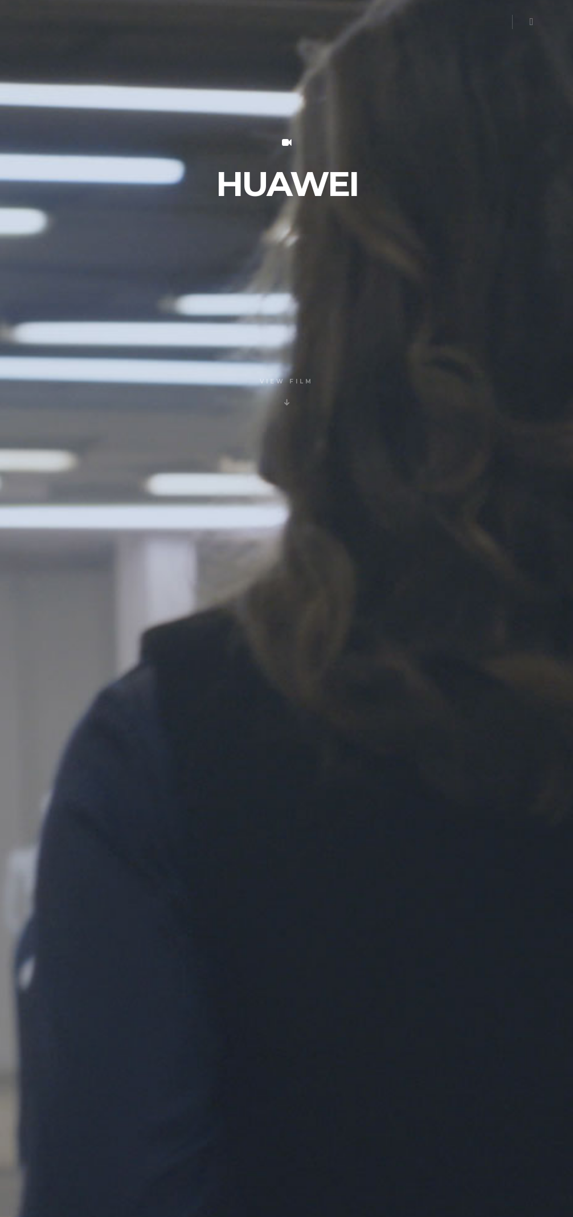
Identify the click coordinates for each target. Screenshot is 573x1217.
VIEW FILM (286, 381)
